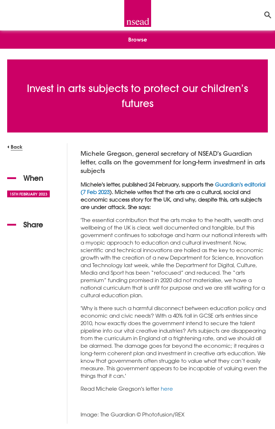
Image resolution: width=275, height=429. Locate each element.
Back (17, 147)
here (167, 388)
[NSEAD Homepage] (137, 13)
